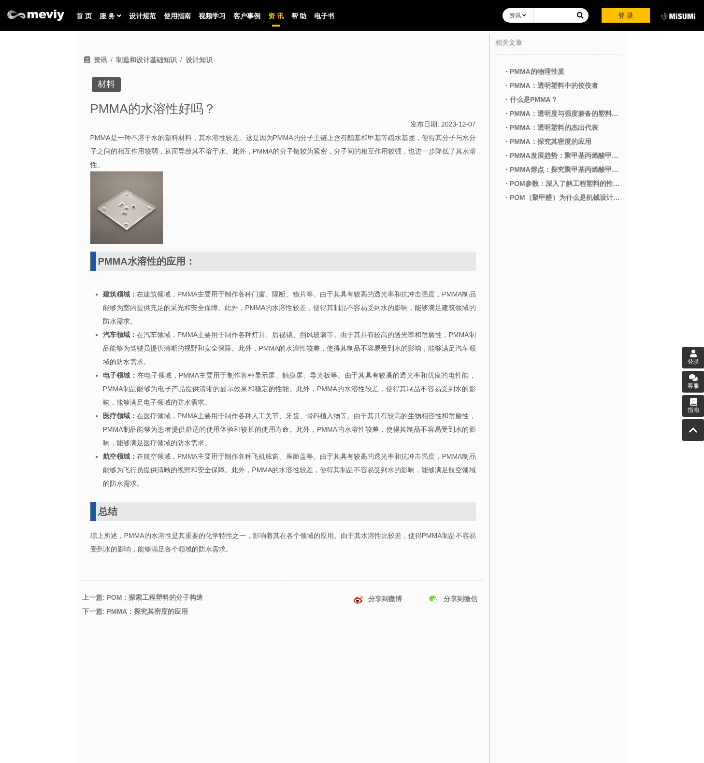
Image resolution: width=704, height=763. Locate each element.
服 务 (110, 16)
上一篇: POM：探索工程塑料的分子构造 (142, 597)
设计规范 (142, 16)
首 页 (84, 16)
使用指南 (177, 16)
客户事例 (246, 16)
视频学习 (212, 16)
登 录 (625, 15)
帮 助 (299, 16)
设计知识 (199, 60)
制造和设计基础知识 (146, 60)
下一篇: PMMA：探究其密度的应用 (135, 611)
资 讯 (276, 16)
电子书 (324, 16)
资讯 (517, 15)
